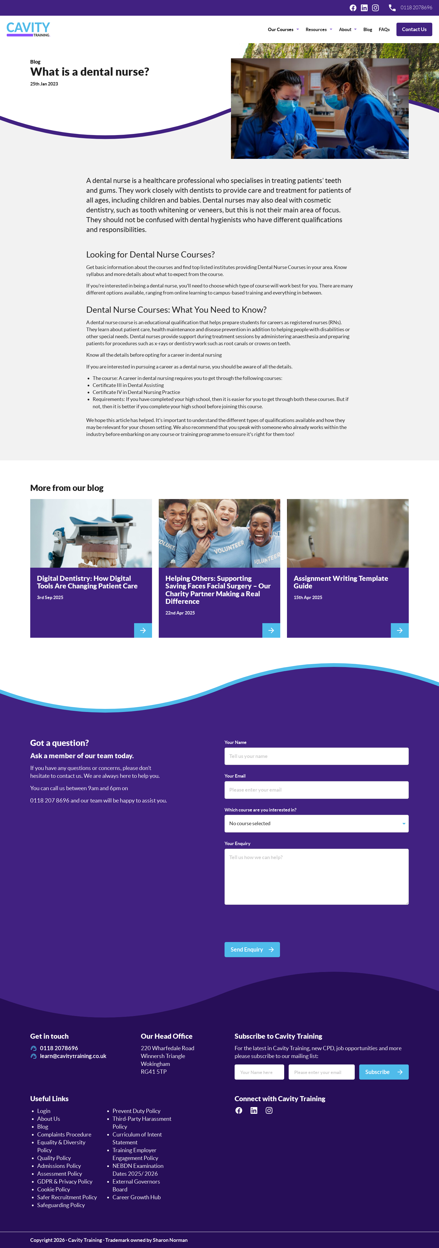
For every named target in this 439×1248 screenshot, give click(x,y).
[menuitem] (283, 29)
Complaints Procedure (64, 1134)
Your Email (235, 775)
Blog (367, 29)
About (345, 29)
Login (43, 1111)
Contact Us (414, 29)
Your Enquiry (238, 843)
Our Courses (280, 29)
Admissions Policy (59, 1166)
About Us (48, 1119)
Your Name (236, 742)
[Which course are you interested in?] (317, 823)
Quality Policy (54, 1158)
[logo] (28, 29)
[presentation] (267, 924)
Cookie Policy (53, 1189)
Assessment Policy (59, 1174)
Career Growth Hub (137, 1197)
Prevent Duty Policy (136, 1111)
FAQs (384, 29)
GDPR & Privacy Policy (64, 1182)
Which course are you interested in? (260, 809)
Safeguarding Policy (61, 1205)
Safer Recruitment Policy (67, 1197)
